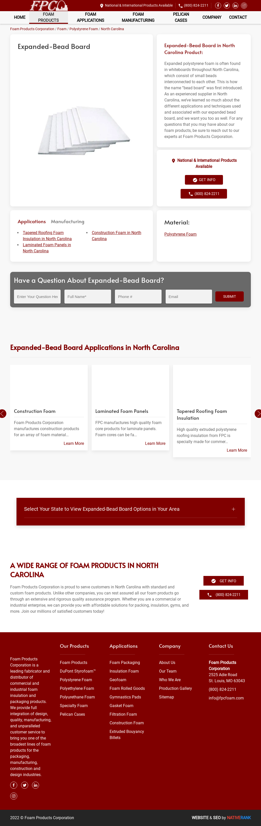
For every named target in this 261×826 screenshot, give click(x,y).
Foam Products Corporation (32, 29)
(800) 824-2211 (196, 5)
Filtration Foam (123, 714)
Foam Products (48, 17)
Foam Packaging (125, 662)
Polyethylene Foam (77, 688)
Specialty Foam (74, 705)
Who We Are (170, 679)
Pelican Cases (181, 17)
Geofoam (118, 679)
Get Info (204, 180)
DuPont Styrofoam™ (78, 671)
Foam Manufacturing (138, 17)
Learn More (74, 443)
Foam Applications (90, 17)
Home (19, 17)
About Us (167, 662)
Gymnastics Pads (125, 697)
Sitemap (166, 697)
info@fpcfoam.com (226, 698)
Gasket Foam (121, 705)
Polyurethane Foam (77, 697)
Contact (238, 17)
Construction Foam (127, 722)
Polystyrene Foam (83, 29)
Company (211, 17)
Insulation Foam (124, 671)
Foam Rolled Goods (127, 688)
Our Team (168, 671)
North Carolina (112, 29)
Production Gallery (175, 688)
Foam (61, 29)
